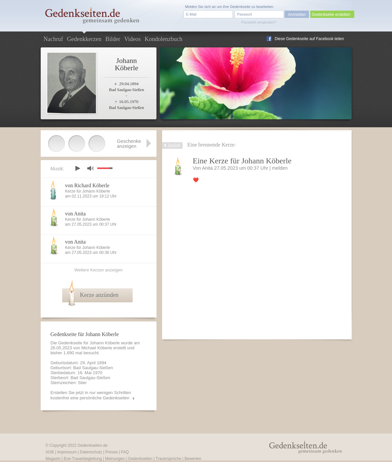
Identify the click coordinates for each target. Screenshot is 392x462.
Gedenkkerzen (84, 39)
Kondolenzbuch (163, 39)
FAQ (125, 452)
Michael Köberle (96, 347)
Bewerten (193, 458)
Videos (132, 39)
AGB (50, 452)
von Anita (75, 213)
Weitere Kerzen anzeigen (98, 269)
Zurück (174, 145)
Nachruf (53, 39)
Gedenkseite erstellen (331, 14)
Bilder (112, 39)
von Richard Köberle (87, 185)
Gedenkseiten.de (92, 445)
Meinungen (114, 458)
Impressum (67, 452)
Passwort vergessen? (258, 22)
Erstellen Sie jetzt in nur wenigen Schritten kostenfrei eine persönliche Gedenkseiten (91, 395)
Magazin (53, 458)
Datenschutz (91, 452)
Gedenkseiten (140, 458)
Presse (111, 452)
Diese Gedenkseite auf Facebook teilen (309, 38)
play (77, 168)
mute (90, 168)
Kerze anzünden (99, 295)
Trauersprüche (168, 458)
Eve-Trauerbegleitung (83, 458)
